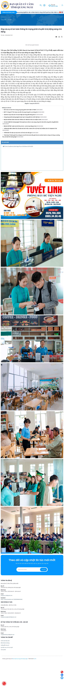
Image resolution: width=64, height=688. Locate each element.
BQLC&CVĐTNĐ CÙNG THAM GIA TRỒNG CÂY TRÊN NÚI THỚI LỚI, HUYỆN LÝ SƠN (22, 147)
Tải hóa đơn (3, 677)
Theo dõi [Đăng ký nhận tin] (43, 597)
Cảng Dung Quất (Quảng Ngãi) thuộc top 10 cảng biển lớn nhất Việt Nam (22, 144)
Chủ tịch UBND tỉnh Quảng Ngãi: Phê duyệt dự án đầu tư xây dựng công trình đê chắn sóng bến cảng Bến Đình (31, 149)
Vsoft (35, 686)
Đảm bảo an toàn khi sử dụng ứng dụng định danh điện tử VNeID (20, 137)
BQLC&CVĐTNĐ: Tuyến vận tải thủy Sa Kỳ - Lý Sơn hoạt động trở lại (20, 153)
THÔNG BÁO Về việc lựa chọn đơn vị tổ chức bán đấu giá (18, 160)
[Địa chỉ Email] (32, 597)
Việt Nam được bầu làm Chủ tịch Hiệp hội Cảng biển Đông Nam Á (20, 142)
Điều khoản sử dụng (5, 670)
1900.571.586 (54, 6)
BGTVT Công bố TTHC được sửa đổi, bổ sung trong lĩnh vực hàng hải (21, 139)
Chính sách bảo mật (5, 668)
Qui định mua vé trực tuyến (7, 674)
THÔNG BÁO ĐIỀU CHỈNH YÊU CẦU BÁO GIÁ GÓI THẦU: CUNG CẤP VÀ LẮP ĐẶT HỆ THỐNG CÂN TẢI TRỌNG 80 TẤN (30, 156)
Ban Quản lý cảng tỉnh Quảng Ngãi (20, 686)
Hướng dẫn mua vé (5, 672)
